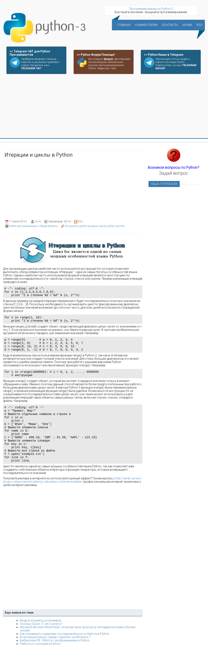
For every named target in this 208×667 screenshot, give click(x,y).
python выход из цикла (92, 226)
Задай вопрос (173, 173)
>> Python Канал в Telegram (163, 54)
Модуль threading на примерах (40, 638)
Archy (38, 221)
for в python (71, 226)
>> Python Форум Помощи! (96, 54)
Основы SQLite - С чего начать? (41, 641)
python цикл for (116, 226)
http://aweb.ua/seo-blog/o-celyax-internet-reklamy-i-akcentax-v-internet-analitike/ (72, 497)
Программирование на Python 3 (151, 8)
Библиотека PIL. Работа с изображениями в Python (55, 658)
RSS (80, 221)
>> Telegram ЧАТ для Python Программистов (30, 53)
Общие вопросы (49, 226)
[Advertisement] (104, 106)
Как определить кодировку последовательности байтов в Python (64, 651)
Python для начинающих (23, 226)
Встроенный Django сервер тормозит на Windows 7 (55, 654)
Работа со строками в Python (40, 661)
